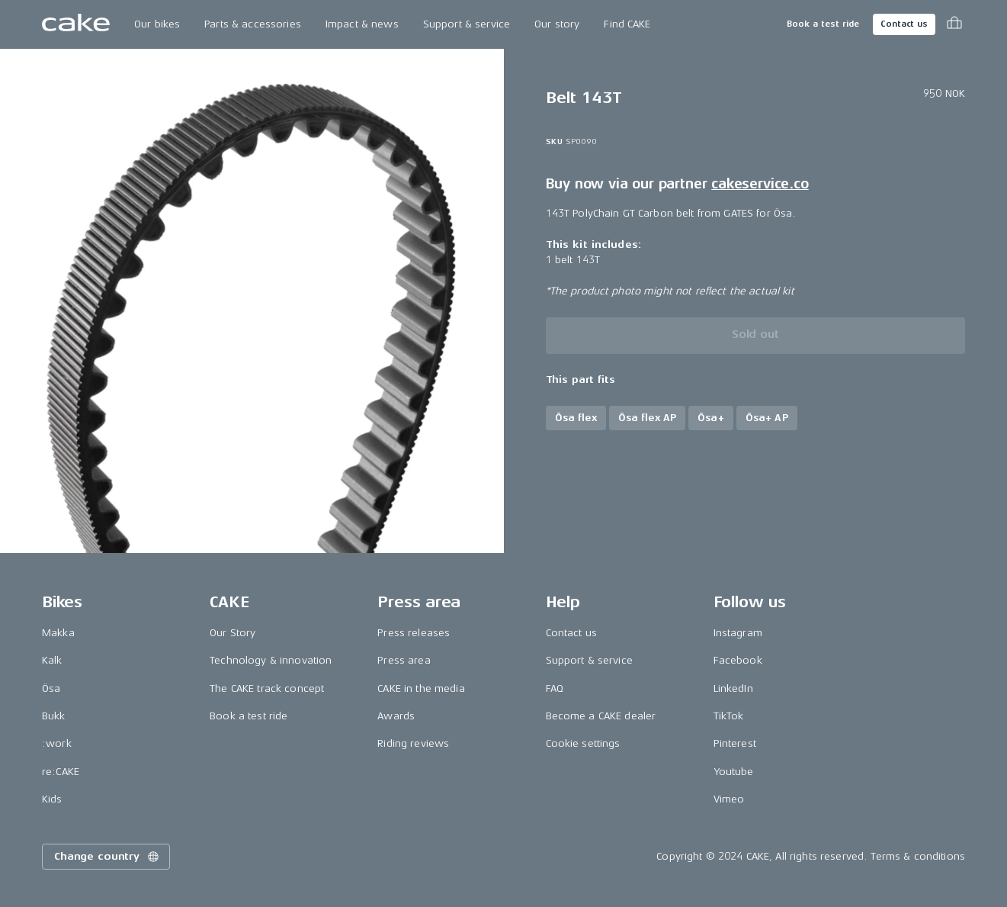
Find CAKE (627, 24)
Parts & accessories (252, 24)
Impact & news (362, 24)
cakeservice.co (759, 183)
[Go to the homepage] (76, 24)
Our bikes (157, 24)
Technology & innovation (271, 660)
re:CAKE (60, 771)
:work (57, 743)
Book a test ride (823, 24)
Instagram (738, 632)
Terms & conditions (918, 856)
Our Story (232, 632)
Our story (556, 24)
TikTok (729, 716)
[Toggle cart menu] (954, 24)
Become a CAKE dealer (601, 716)
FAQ (554, 688)
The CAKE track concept (267, 688)
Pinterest (735, 743)
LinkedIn (733, 688)
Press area (403, 660)
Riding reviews (413, 743)
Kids (52, 799)
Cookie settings (583, 743)
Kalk (52, 660)
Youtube (734, 771)
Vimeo (729, 799)
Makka (58, 632)
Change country (107, 856)
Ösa (51, 688)
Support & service (466, 24)
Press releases (413, 632)
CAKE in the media (420, 688)
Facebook (738, 660)
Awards (396, 716)
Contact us (904, 24)
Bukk (54, 716)
